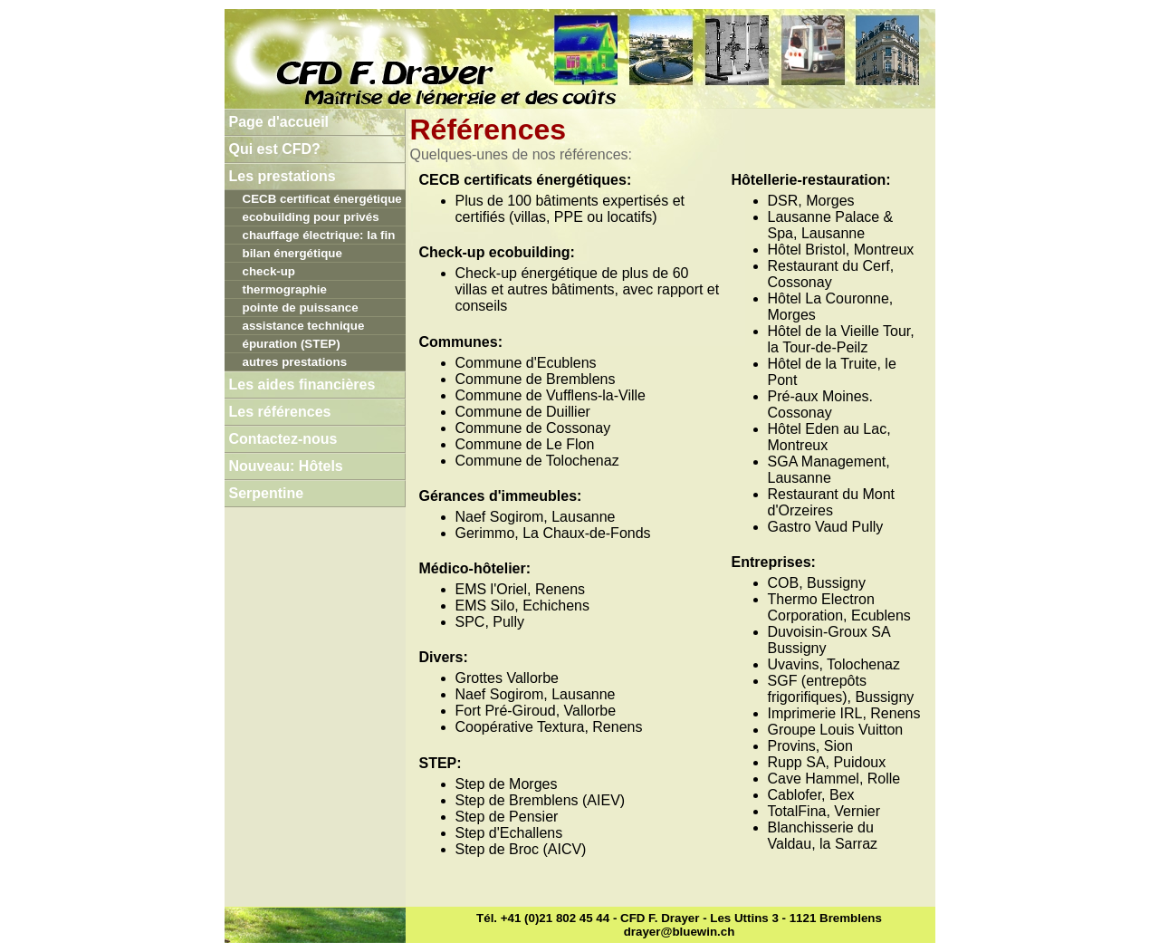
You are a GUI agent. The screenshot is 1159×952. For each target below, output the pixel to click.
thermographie (285, 289)
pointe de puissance (301, 307)
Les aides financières (302, 384)
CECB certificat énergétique (322, 199)
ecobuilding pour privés (311, 217)
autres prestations (295, 362)
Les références (280, 411)
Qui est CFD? (275, 149)
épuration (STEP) (291, 344)
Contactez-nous (283, 439)
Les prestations (282, 176)
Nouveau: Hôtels (286, 466)
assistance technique (304, 325)
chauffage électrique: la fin (319, 235)
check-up (269, 271)
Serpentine (266, 493)
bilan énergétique (292, 253)
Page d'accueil (279, 122)
